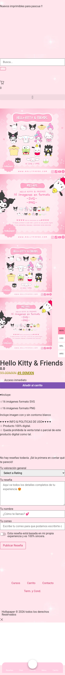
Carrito (31, 583)
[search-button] (3, 68)
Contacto (48, 583)
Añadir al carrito (32, 385)
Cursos (15, 583)
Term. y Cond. (32, 591)
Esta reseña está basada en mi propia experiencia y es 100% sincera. (30, 535)
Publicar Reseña (13, 545)
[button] (32, 97)
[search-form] (32, 62)
